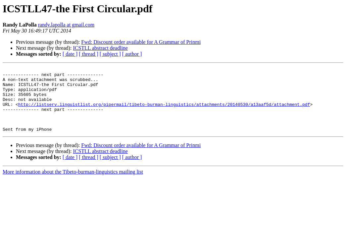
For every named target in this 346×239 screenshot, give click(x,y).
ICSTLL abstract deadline (100, 48)
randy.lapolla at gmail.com (66, 25)
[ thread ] (88, 54)
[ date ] (70, 54)
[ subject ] (110, 54)
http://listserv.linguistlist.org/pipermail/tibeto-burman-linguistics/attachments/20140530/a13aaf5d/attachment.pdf (164, 112)
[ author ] (132, 54)
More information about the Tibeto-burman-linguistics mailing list (73, 185)
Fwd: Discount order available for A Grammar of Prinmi (141, 42)
